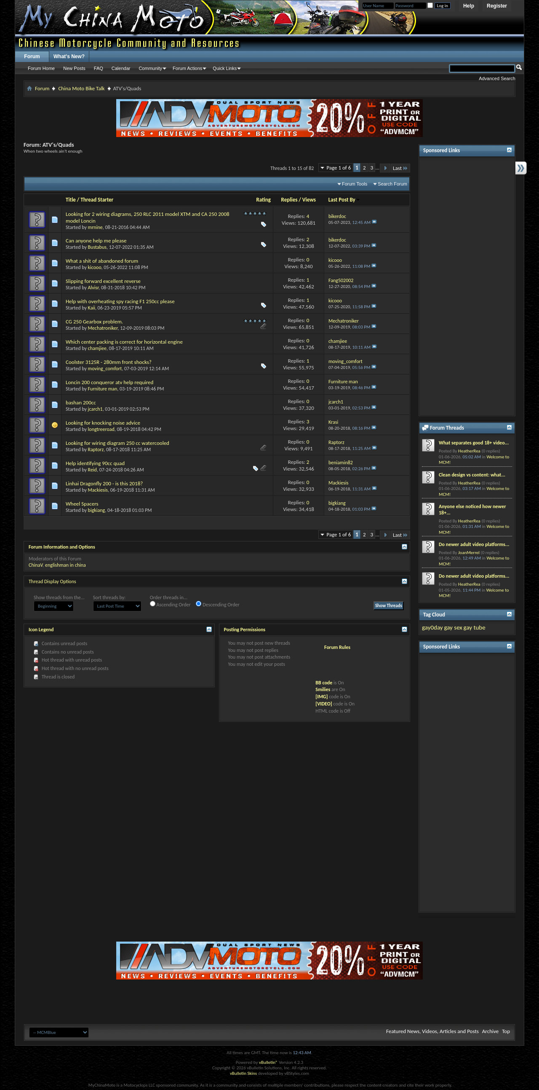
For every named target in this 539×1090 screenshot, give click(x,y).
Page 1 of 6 (338, 167)
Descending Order (217, 604)
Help (468, 6)
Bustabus (97, 247)
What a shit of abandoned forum (102, 261)
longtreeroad (101, 429)
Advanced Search (497, 78)
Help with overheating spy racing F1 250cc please (120, 301)
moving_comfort (105, 368)
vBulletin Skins (243, 1073)
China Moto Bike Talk (81, 88)
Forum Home (41, 68)
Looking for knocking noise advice (103, 423)
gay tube (475, 627)
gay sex (453, 627)
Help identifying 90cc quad (95, 463)
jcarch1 (95, 409)
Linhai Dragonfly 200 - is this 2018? (104, 483)
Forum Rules (337, 647)
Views (309, 199)
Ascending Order (170, 604)
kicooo (94, 267)
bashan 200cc (81, 402)
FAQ (98, 68)
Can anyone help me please (96, 240)
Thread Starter (96, 199)
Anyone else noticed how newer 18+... (472, 509)
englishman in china (65, 565)
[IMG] (321, 697)
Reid (92, 470)
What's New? (69, 56)
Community (150, 68)
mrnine (95, 227)
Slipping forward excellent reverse (103, 281)
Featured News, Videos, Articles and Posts (432, 1031)
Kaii (91, 308)
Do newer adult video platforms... (474, 544)
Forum (32, 56)
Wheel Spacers (82, 504)
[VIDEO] (323, 704)
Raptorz (96, 449)
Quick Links (225, 68)
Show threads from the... (59, 597)
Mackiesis (98, 490)
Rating (263, 199)
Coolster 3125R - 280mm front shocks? (109, 362)
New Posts (74, 68)
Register (497, 6)
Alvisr (93, 288)
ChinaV (36, 565)
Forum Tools (354, 183)
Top (506, 1031)
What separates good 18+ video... (474, 443)
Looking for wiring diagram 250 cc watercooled (117, 443)
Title (71, 199)
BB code (323, 683)
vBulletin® (268, 1062)
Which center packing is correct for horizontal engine (124, 342)
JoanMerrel (469, 552)
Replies (289, 199)
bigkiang (96, 510)
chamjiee (97, 348)
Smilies (322, 689)
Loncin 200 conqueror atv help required (109, 382)
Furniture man (102, 389)
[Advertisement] (467, 286)
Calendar (121, 68)
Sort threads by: (109, 597)
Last (400, 168)
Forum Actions (187, 68)
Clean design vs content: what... (472, 475)
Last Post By (344, 199)
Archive (490, 1031)
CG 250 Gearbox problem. (94, 321)
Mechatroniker (103, 328)
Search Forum (392, 183)
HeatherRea (469, 451)
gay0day (432, 627)
